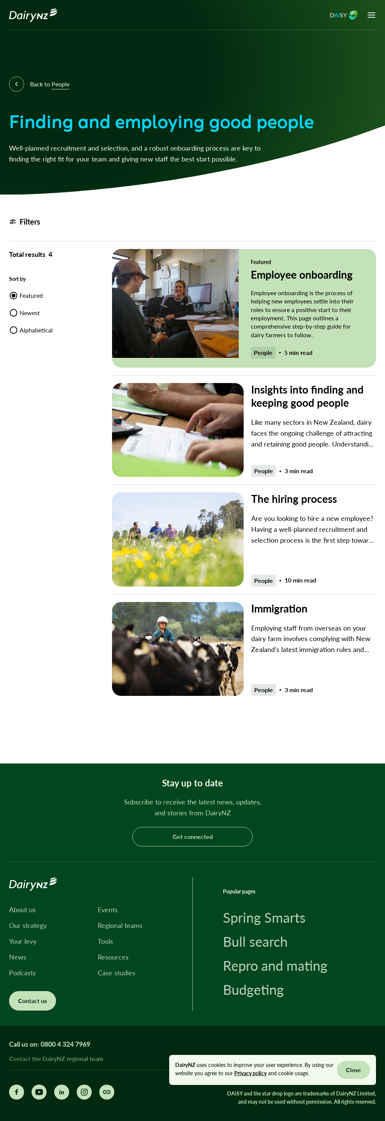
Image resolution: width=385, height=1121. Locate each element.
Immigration (279, 608)
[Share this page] (106, 1092)
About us (22, 909)
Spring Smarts (264, 917)
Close (353, 1069)
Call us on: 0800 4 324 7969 (49, 1044)
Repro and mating (275, 965)
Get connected (193, 836)
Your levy (22, 941)
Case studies (116, 972)
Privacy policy (250, 1073)
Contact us (32, 1000)
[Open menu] (371, 15)
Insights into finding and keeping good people (307, 396)
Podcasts (22, 972)
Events (108, 909)
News (17, 957)
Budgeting (253, 989)
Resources (113, 957)
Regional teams (120, 925)
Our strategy (28, 925)
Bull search (255, 941)
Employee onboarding (302, 274)
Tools (105, 941)
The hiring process (294, 498)
